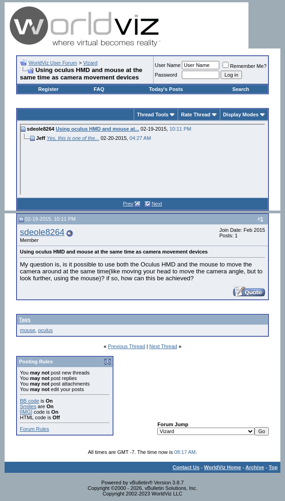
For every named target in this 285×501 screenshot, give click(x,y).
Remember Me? (244, 66)
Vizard (90, 63)
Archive (255, 467)
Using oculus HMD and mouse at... (97, 129)
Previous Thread (126, 346)
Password (166, 75)
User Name (168, 65)
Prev (128, 203)
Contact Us (186, 467)
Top (273, 467)
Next (157, 203)
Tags (25, 319)
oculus (45, 330)
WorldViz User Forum (53, 63)
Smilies (28, 406)
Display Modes (241, 114)
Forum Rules (34, 429)
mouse (27, 330)
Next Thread (163, 346)
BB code (29, 401)
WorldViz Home (222, 467)
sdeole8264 (42, 232)
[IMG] (26, 412)
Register (48, 89)
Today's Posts (166, 89)
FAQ (99, 89)
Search (240, 89)
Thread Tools (152, 114)
